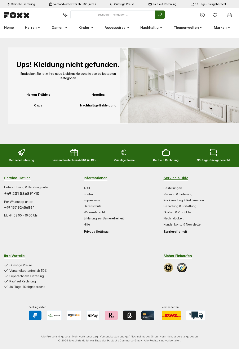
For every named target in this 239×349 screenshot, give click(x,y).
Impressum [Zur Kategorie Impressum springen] (92, 200)
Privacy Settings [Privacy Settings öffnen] (96, 231)
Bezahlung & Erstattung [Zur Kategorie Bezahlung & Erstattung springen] (180, 206)
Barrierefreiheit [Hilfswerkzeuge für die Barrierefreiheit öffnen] (175, 231)
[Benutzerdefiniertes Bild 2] (182, 267)
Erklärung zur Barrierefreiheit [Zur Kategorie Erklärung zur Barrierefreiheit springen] (104, 218)
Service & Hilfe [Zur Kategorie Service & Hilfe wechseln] (176, 178)
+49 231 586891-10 (21, 193)
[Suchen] (160, 14)
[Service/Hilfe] (202, 14)
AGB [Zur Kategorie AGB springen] (87, 188)
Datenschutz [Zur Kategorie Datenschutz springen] (93, 206)
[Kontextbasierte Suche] (65, 14)
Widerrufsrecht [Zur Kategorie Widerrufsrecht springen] (94, 212)
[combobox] (112, 14)
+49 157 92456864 (19, 207)
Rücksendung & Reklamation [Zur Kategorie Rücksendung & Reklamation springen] (184, 200)
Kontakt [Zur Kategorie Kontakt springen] (89, 194)
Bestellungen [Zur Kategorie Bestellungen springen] (173, 188)
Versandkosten (109, 336)
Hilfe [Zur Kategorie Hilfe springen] (87, 224)
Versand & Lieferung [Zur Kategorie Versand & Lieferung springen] (178, 194)
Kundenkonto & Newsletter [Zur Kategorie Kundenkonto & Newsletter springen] (183, 224)
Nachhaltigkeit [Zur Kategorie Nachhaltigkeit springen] (173, 218)
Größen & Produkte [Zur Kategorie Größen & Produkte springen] (177, 212)
